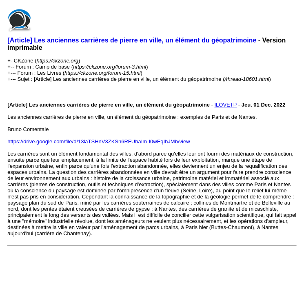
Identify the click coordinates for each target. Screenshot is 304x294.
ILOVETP (225, 105)
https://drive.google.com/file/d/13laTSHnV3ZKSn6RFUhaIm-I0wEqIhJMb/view (98, 141)
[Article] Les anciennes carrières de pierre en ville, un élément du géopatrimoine (131, 40)
